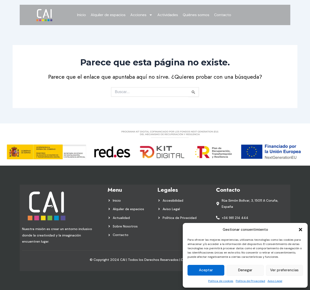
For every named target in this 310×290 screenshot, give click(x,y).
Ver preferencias (284, 270)
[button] (300, 229)
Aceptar (206, 270)
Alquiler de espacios (108, 14)
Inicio (81, 14)
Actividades (167, 14)
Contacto (222, 14)
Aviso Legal (275, 281)
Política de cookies (220, 281)
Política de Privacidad (250, 281)
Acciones (141, 15)
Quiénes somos (196, 14)
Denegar (245, 270)
